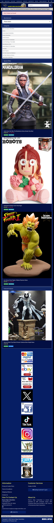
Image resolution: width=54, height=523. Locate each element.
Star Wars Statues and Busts (8, 55)
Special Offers (7, 61)
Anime (4, 30)
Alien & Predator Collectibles (8, 28)
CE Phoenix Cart (12, 521)
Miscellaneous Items (7, 44)
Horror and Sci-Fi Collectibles (9, 39)
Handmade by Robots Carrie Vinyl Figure (13, 205)
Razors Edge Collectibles (17, 519)
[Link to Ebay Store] (27, 370)
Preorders (5, 48)
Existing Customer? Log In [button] (40, 489)
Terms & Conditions (7, 489)
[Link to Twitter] (27, 395)
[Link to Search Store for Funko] (27, 466)
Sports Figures (6, 50)
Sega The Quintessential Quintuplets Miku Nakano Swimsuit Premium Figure (30, 9)
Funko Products (6, 37)
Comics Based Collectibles (8, 33)
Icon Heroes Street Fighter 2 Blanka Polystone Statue (16, 280)
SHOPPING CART (19, 1)
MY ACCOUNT (13, 1)
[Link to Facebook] (27, 408)
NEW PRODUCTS (31, 1)
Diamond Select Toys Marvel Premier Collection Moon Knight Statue (19, 342)
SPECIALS (36, 1)
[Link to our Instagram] (27, 434)
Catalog (7, 9)
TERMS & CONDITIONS (42, 1)
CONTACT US (25, 1)
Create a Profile (32, 486)
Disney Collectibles (6, 35)
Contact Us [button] (14, 512)
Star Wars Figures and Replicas (9, 53)
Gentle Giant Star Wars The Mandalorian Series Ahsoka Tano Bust (18, 131)
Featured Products (8, 288)
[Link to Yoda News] (27, 447)
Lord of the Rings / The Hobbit (9, 41)
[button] (48, 1)
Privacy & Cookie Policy (8, 486)
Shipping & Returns (7, 492)
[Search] (38, 5)
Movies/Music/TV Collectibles (9, 46)
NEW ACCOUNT (7, 1)
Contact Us (5, 495)
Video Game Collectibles (8, 57)
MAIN (2, 1)
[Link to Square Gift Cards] (27, 383)
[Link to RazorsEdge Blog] (27, 421)
